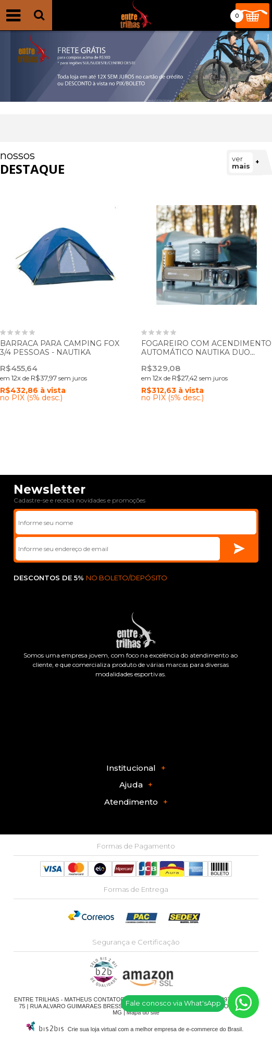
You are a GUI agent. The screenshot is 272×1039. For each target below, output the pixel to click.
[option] (136, 66)
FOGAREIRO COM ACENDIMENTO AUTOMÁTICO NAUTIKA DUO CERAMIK (206, 352)
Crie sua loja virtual (92, 1029)
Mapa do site (143, 1012)
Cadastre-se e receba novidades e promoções (79, 500)
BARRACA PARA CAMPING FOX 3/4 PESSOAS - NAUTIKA (59, 348)
